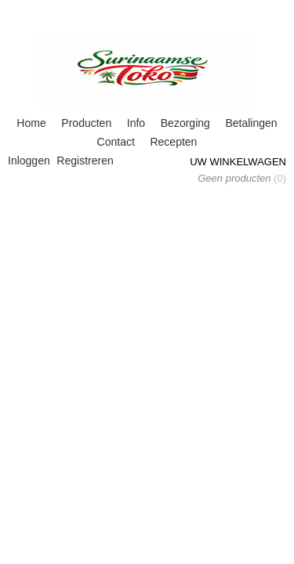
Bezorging (185, 123)
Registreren (84, 160)
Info (136, 123)
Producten (86, 123)
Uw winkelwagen (238, 162)
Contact (116, 142)
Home (30, 123)
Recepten (173, 142)
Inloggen (29, 160)
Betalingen (251, 123)
